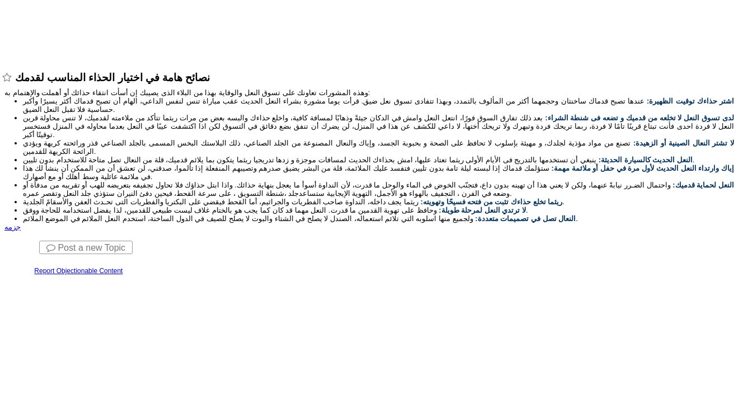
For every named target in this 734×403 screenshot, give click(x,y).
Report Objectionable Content (78, 271)
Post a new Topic (85, 247)
